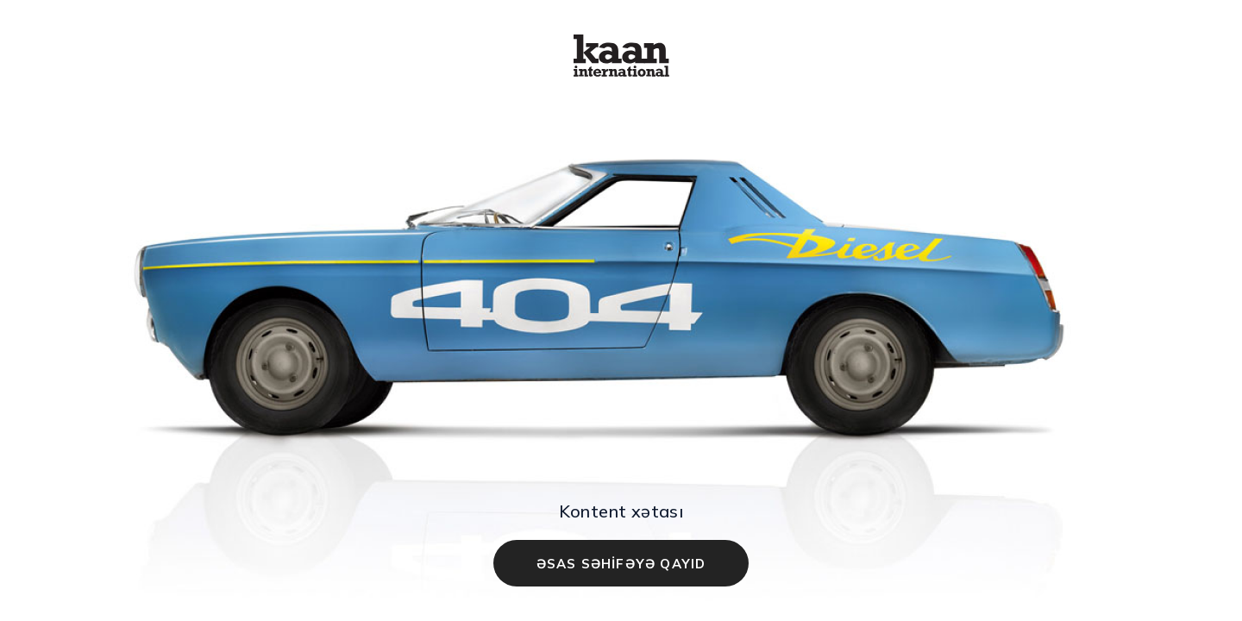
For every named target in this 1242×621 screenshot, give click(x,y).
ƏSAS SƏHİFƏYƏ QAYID (621, 563)
